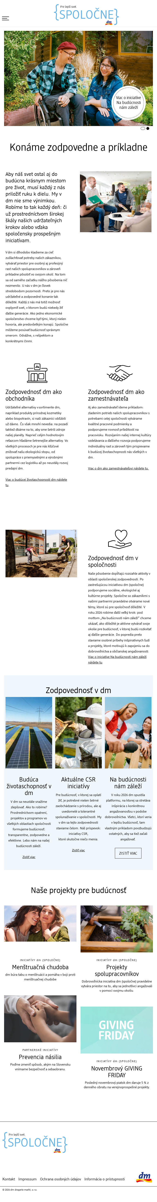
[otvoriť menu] (5, 18)
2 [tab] (146, 127)
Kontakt (8, 1179)
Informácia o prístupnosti (104, 1179)
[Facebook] (22, 1168)
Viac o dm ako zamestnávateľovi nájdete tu (118, 468)
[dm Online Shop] (10, 1168)
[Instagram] (16, 1168)
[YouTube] (28, 1168)
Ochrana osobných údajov (60, 1179)
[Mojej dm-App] (4, 1168)
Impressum (27, 1179)
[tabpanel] (78, 78)
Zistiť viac (28, 857)
